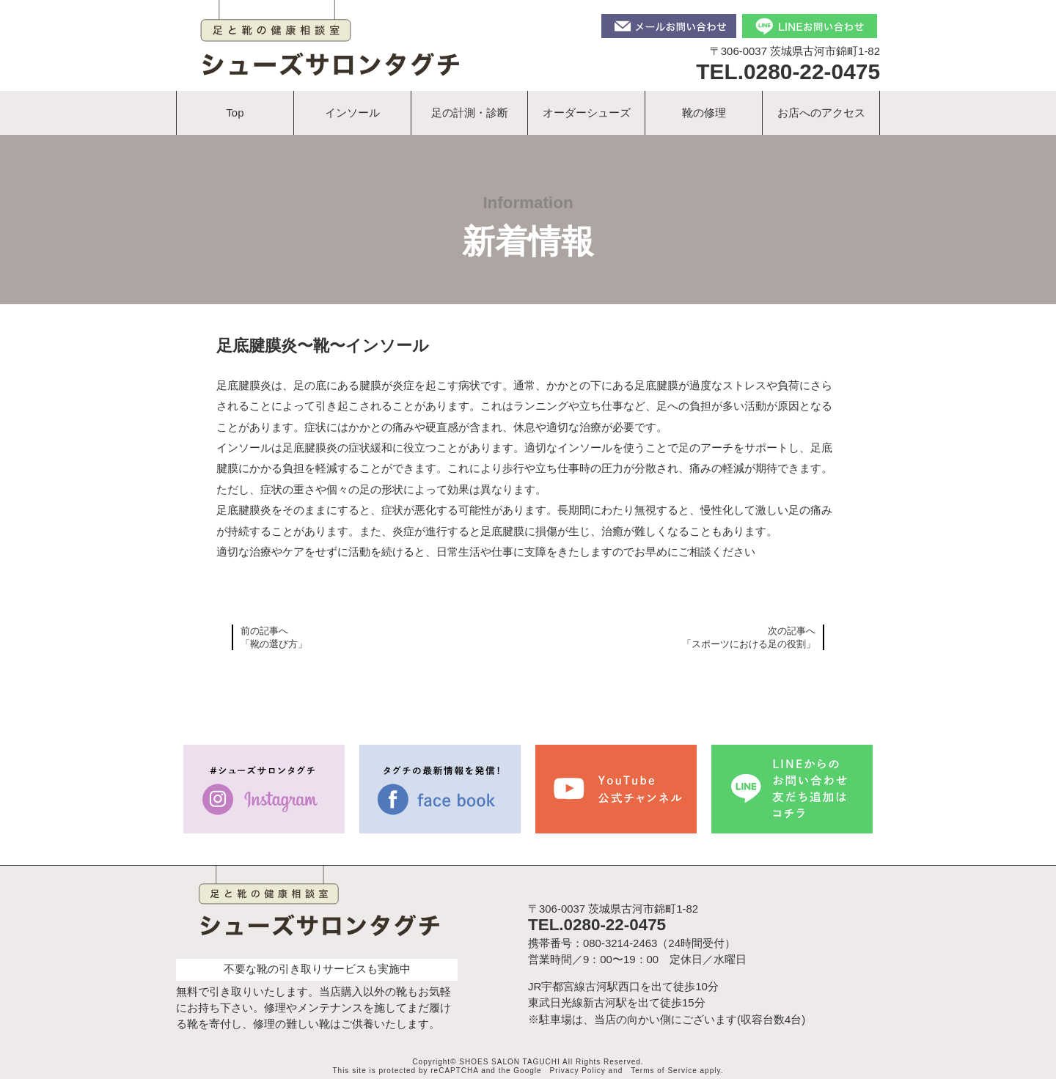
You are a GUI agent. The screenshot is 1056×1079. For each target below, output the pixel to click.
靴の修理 (704, 112)
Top (234, 112)
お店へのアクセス (821, 112)
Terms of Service (664, 1071)
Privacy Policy (578, 1071)
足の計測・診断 (469, 112)
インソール (352, 112)
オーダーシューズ (587, 112)
